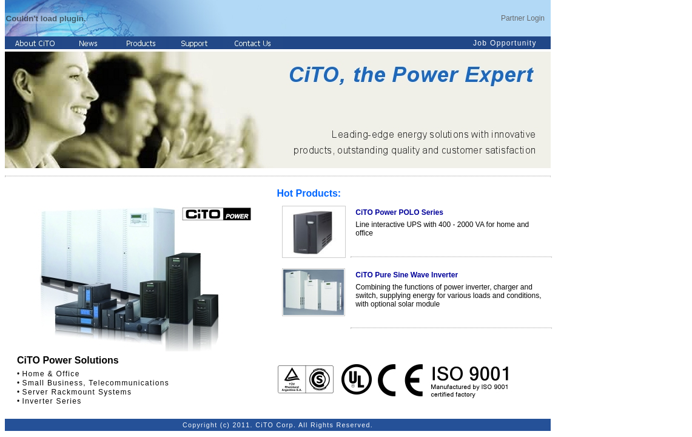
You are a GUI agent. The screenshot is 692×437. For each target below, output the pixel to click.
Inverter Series (52, 401)
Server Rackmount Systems (77, 392)
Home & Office (51, 374)
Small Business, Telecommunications (96, 383)
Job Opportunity (505, 43)
